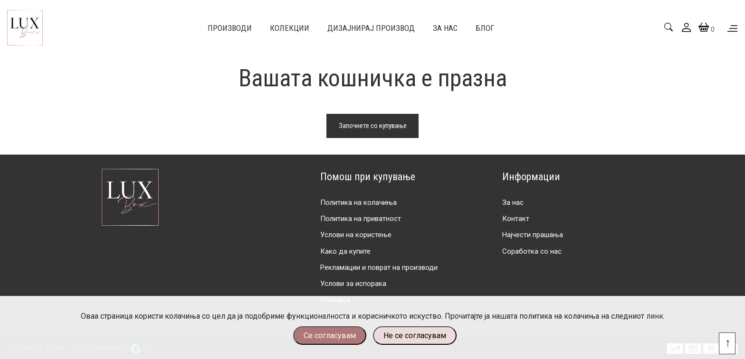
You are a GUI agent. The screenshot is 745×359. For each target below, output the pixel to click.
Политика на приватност (360, 218)
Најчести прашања (532, 234)
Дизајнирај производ (371, 28)
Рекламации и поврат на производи (379, 267)
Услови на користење (356, 234)
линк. (655, 316)
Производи (230, 28)
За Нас (445, 28)
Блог (485, 28)
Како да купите (345, 251)
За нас (513, 202)
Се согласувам (330, 335)
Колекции (289, 28)
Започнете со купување (373, 125)
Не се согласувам (414, 335)
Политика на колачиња (358, 202)
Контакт (515, 218)
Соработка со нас (532, 251)
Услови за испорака (353, 283)
